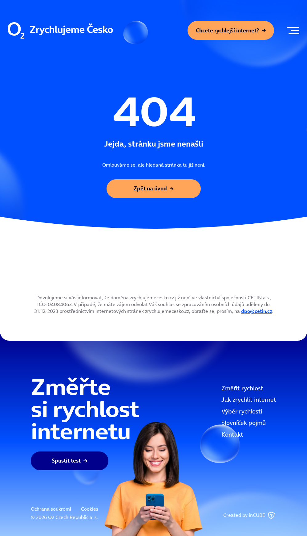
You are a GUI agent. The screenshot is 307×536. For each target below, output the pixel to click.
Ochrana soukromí (51, 508)
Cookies (89, 508)
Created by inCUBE (249, 516)
